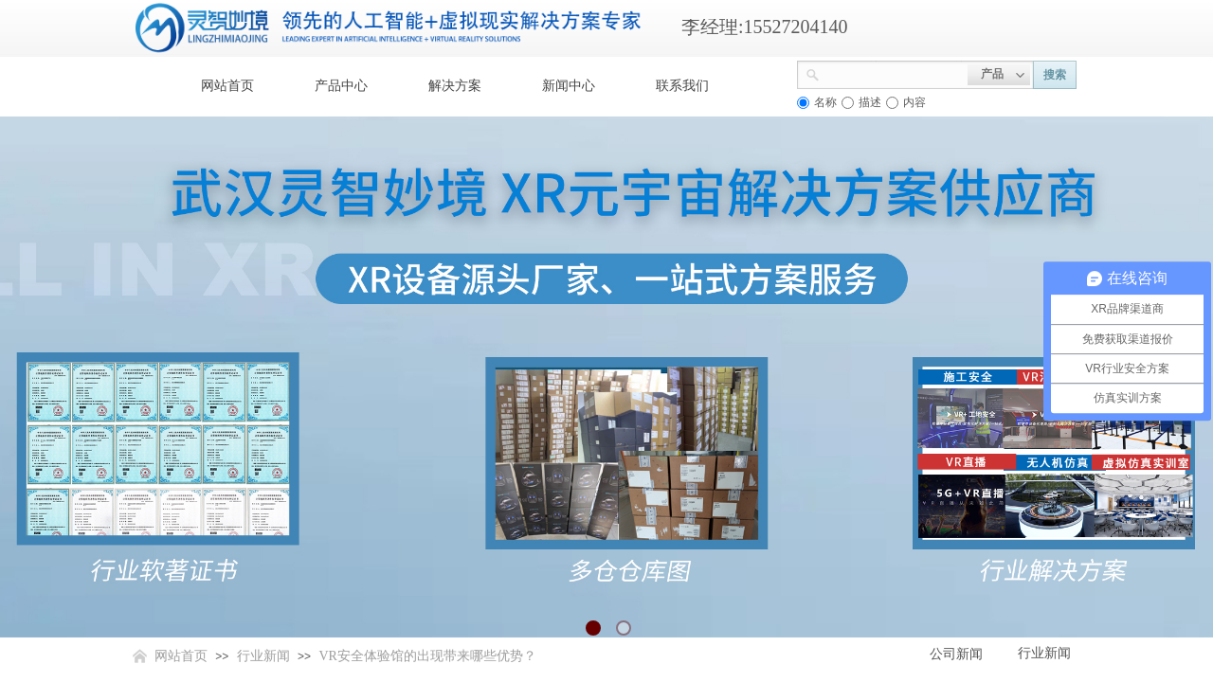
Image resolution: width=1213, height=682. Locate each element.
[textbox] (894, 73)
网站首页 (227, 86)
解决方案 (454, 86)
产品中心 (341, 86)
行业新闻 (263, 656)
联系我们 (682, 86)
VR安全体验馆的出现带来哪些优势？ (426, 656)
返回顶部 (1130, 568)
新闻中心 (568, 86)
